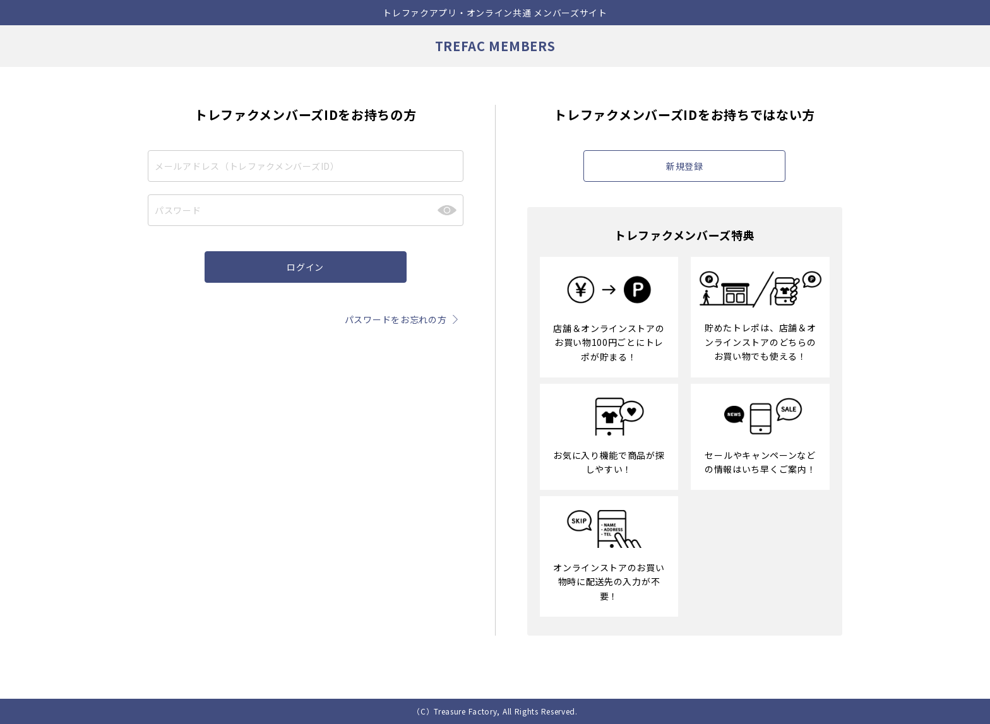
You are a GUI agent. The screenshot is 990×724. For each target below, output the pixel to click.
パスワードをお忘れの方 (404, 319)
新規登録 (684, 166)
